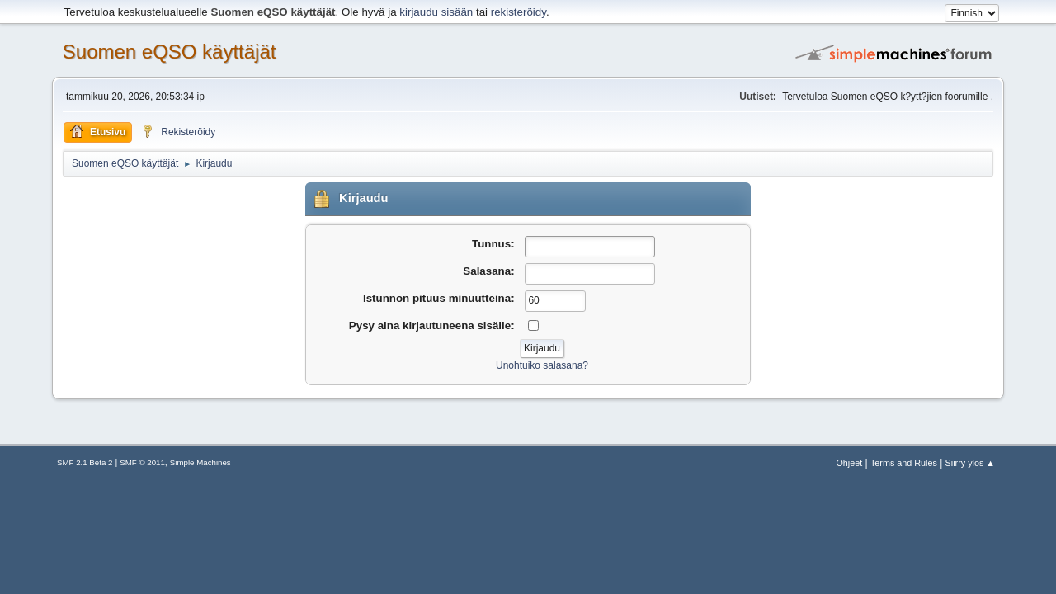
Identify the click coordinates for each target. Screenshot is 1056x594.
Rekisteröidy (178, 131)
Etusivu (97, 131)
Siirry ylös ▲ (970, 463)
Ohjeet (849, 463)
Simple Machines (200, 462)
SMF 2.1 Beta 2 (84, 462)
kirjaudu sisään (436, 12)
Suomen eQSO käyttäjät (169, 51)
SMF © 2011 (142, 462)
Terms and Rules (903, 463)
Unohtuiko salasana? (542, 365)
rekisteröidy (518, 12)
